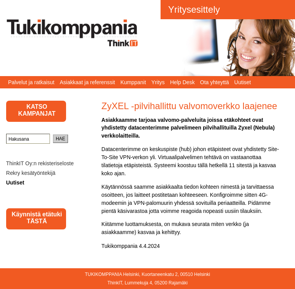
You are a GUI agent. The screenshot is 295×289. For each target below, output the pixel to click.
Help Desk (182, 82)
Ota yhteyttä (214, 82)
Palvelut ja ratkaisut (31, 82)
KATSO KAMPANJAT (36, 110)
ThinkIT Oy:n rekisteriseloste (40, 163)
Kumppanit (133, 82)
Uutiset (242, 82)
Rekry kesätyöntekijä (30, 173)
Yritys (158, 82)
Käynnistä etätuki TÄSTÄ (37, 217)
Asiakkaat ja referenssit (87, 82)
